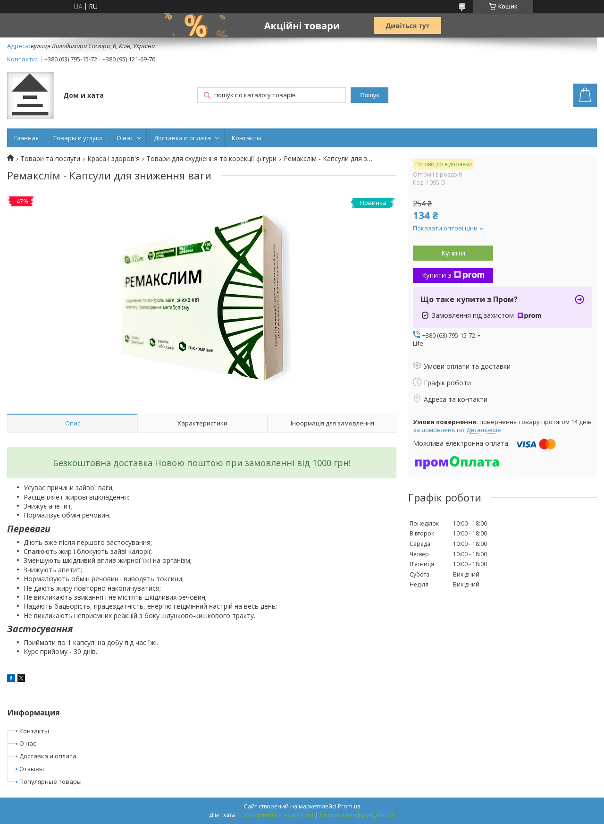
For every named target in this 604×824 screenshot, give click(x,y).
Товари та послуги (50, 158)
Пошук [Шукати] (369, 95)
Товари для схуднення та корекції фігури (211, 158)
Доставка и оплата (182, 138)
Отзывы (31, 769)
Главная (26, 138)
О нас (125, 138)
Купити (453, 252)
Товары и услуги (77, 138)
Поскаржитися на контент (277, 815)
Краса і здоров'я (113, 158)
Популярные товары (50, 781)
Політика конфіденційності (357, 815)
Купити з (453, 275)
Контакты (246, 138)
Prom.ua (349, 806)
